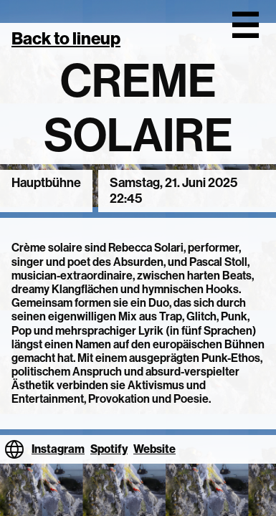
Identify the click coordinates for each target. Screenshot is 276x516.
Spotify (109, 448)
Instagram (58, 448)
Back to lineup (65, 38)
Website (154, 448)
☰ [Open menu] (244, 25)
